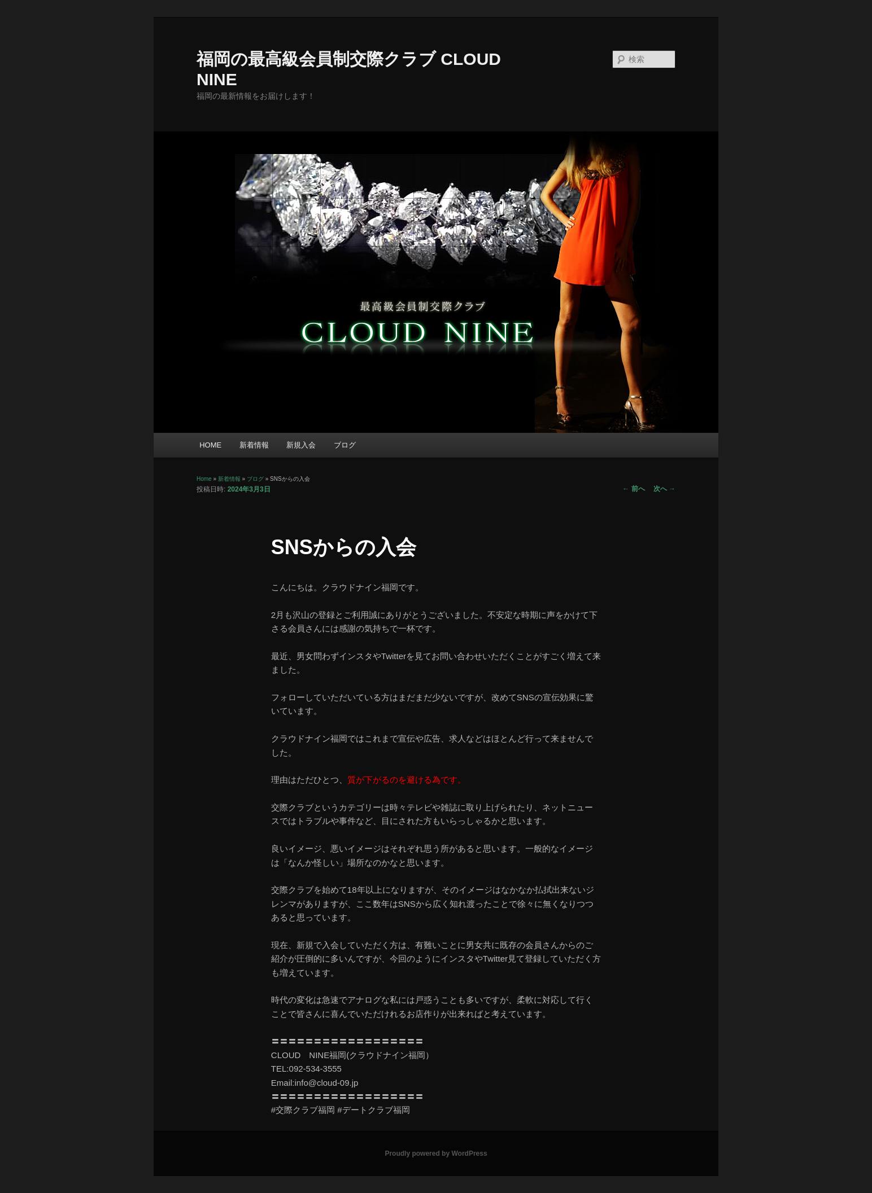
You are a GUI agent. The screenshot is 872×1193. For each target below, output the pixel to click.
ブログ (345, 445)
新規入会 (301, 445)
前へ (633, 489)
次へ (664, 489)
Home (204, 479)
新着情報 (254, 445)
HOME (210, 445)
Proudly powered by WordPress (436, 1153)
